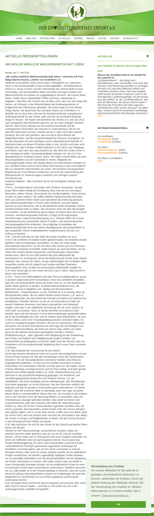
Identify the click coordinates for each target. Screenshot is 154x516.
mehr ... (101, 116)
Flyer (100, 161)
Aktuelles (64, 38)
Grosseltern (47, 38)
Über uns (30, 38)
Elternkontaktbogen (108, 150)
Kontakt (114, 38)
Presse (90, 38)
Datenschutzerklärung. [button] (115, 495)
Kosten (102, 38)
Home (19, 38)
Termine (78, 38)
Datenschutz (130, 38)
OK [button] (118, 504)
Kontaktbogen (105, 139)
